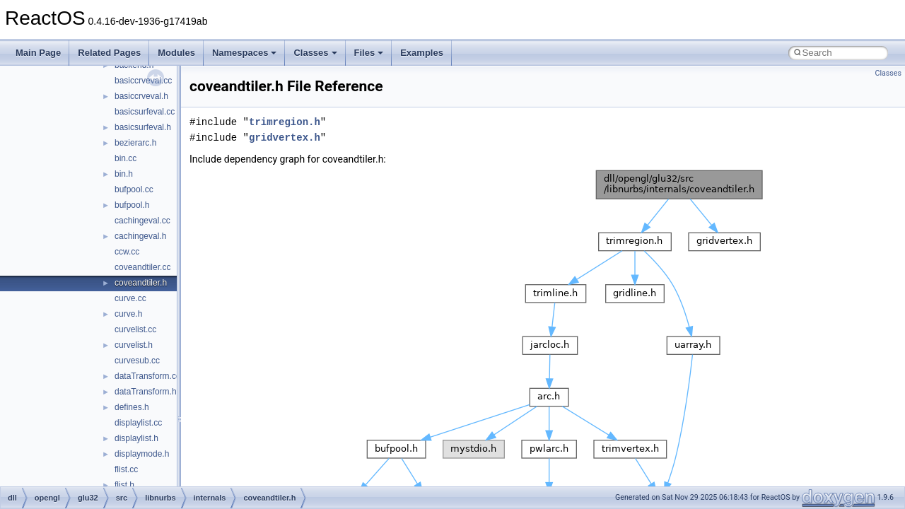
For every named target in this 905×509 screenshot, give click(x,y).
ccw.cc (127, 252)
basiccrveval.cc (143, 81)
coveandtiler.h (141, 283)
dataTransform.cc (147, 376)
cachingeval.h (140, 236)
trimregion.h (284, 122)
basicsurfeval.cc (145, 112)
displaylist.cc (138, 423)
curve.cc (130, 298)
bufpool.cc (134, 189)
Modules (176, 52)
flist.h (124, 485)
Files (369, 52)
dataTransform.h (146, 392)
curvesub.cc (137, 360)
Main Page (38, 52)
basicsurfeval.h (143, 127)
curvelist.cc (135, 329)
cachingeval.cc (142, 221)
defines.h (132, 407)
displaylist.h (136, 438)
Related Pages (109, 52)
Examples (421, 52)
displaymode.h (142, 454)
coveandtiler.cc (142, 267)
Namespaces (244, 52)
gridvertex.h (284, 137)
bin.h (124, 174)
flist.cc (126, 469)
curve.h (128, 314)
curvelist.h (134, 345)
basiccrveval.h (141, 96)
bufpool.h (132, 205)
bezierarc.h (135, 143)
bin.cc (125, 158)
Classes (315, 52)
